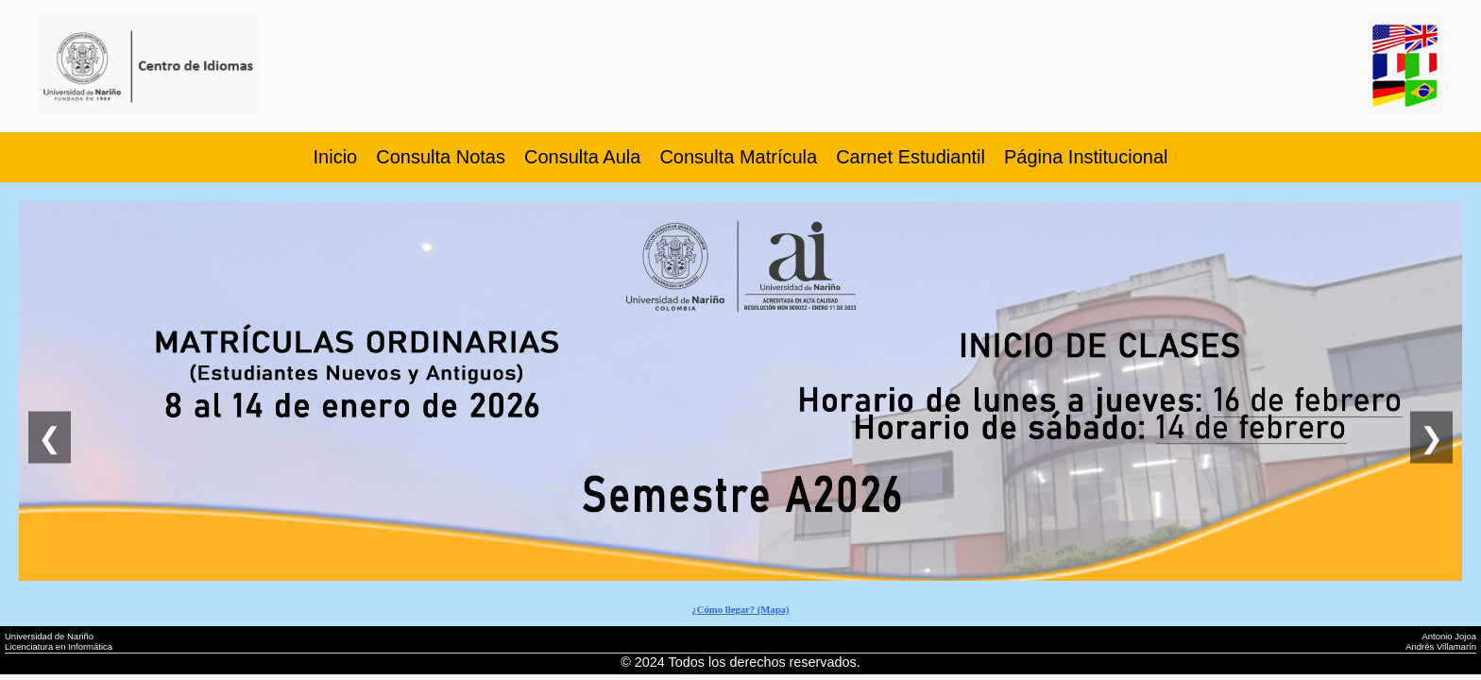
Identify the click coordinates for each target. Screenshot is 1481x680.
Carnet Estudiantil (910, 156)
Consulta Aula (582, 156)
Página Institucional (1085, 156)
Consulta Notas (440, 156)
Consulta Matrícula (738, 156)
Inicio (336, 156)
